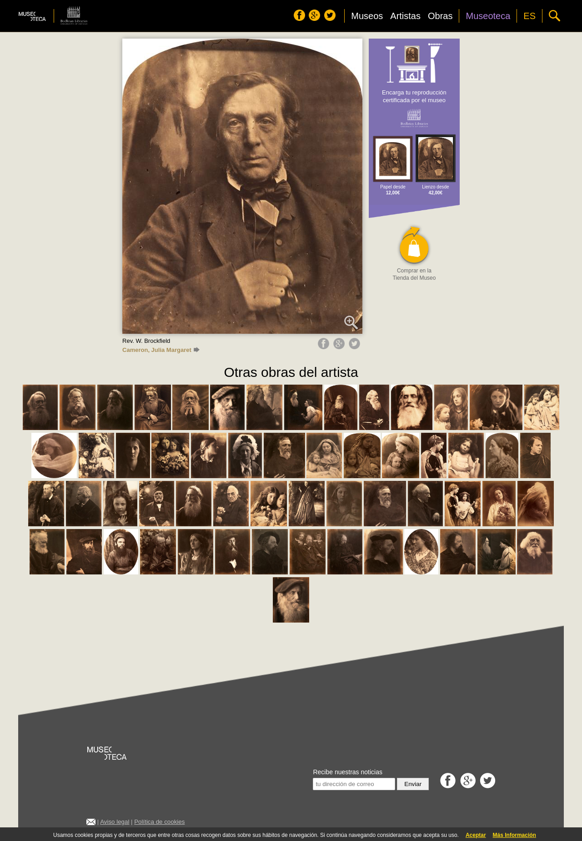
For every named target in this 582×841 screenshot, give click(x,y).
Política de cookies (159, 821)
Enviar (412, 784)
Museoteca (488, 16)
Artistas (405, 16)
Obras (440, 16)
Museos (367, 16)
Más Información (514, 835)
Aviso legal (114, 821)
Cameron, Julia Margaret (161, 349)
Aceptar (476, 835)
